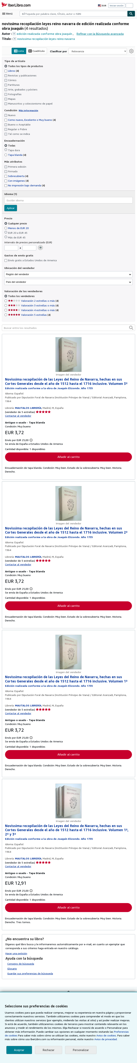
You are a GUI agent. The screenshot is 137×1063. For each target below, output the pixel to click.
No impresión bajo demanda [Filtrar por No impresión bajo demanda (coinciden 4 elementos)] (24, 185)
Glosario (12, 969)
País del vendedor (16, 282)
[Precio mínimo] (11, 248)
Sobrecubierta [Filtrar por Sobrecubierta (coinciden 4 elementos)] (16, 175)
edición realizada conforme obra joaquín (43, 33)
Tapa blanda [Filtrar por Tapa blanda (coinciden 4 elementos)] (15, 154)
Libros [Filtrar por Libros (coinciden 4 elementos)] (11, 70)
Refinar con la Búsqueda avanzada (97, 33)
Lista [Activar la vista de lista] (19, 51)
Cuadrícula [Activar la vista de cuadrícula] (37, 51)
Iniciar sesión (117, 5)
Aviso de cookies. (85, 1035)
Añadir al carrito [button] (68, 457)
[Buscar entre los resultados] (68, 328)
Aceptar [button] (19, 1050)
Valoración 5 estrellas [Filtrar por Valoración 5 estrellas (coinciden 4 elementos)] (29, 314)
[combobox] (73, 13)
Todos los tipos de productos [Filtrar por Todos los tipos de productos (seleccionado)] (23, 65)
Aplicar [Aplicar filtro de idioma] (11, 208)
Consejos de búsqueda (20, 964)
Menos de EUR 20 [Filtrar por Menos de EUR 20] (17, 227)
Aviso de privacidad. (83, 1039)
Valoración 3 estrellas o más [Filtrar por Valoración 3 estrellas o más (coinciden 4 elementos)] (33, 305)
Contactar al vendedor (18, 415)
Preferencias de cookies (110, 1031)
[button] (131, 328)
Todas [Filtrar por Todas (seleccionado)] (10, 145)
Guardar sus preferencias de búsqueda (30, 974)
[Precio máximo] (29, 248)
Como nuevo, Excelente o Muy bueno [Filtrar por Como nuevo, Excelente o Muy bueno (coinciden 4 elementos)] (30, 119)
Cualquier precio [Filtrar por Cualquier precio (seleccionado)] (16, 223)
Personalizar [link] (80, 1050)
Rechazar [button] (48, 1050)
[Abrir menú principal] (8, 13)
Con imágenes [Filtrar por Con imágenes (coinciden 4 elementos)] (16, 180)
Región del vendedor (17, 274)
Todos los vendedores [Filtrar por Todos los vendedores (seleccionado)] (21, 296)
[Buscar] (131, 13)
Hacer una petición (16, 954)
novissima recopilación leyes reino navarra (45, 38)
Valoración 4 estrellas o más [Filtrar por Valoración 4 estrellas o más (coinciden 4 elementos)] (33, 310)
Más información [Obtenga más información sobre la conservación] (27, 110)
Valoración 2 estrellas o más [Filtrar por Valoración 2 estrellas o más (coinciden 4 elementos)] (33, 300)
